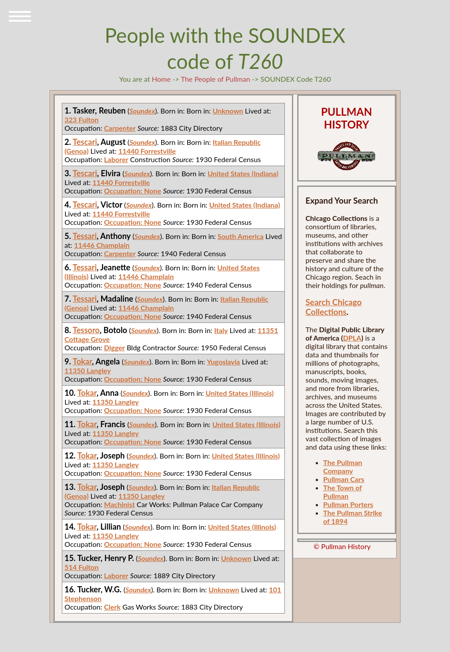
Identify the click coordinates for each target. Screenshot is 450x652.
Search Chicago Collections (334, 307)
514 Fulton (81, 567)
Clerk (112, 607)
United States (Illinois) (240, 393)
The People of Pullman (215, 79)
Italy (221, 330)
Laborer (116, 159)
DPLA (352, 338)
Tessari (85, 236)
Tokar (82, 361)
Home (161, 79)
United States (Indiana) (243, 173)
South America (241, 236)
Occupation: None (132, 190)
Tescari (85, 142)
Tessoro (86, 330)
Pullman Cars (343, 479)
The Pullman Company (342, 466)
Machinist (119, 504)
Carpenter (120, 128)
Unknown (227, 110)
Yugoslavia (223, 361)
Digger (114, 347)
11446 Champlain (102, 245)
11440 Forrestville (147, 151)
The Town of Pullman (342, 491)
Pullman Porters (348, 504)
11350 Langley (87, 370)
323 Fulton (81, 119)
